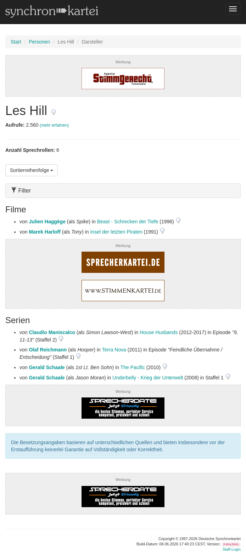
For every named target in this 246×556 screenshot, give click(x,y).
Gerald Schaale (47, 367)
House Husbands (159, 332)
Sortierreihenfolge (31, 170)
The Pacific (133, 367)
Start (16, 42)
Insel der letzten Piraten (116, 232)
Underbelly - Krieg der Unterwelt (147, 377)
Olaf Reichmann (48, 349)
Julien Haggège (47, 221)
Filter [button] (21, 191)
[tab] (123, 190)
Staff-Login (232, 549)
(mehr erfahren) (54, 125)
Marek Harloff (44, 232)
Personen (39, 42)
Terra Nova (114, 349)
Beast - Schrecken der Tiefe (127, 221)
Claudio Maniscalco (52, 332)
